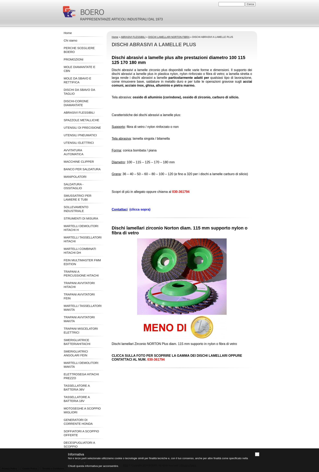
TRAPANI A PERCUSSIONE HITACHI (81, 273)
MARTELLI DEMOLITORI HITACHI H (81, 228)
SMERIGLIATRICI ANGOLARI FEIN (76, 353)
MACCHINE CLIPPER (79, 161)
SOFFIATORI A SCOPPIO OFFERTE (81, 433)
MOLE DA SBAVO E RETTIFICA (77, 80)
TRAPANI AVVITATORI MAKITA (79, 319)
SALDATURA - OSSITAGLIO (73, 186)
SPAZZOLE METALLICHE (81, 120)
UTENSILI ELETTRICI (79, 142)
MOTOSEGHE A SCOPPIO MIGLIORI (82, 410)
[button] (257, 454)
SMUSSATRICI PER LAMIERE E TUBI (77, 197)
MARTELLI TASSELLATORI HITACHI (83, 239)
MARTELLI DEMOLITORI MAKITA (81, 364)
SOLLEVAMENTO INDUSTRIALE (76, 209)
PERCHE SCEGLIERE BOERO (79, 50)
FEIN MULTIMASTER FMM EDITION (82, 262)
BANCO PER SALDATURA (82, 169)
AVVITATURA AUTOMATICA (73, 152)
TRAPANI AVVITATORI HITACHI (79, 285)
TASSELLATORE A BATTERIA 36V (77, 387)
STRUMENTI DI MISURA (81, 218)
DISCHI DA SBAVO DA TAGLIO (79, 91)
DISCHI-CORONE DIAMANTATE (76, 103)
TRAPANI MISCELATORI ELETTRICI (81, 330)
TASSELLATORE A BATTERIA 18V (77, 399)
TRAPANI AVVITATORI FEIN (79, 296)
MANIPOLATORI (75, 176)
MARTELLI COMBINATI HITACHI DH (80, 250)
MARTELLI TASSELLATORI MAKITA (83, 307)
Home (115, 37)
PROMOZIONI (73, 59)
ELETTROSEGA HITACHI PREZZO (81, 376)
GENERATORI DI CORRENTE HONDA (78, 421)
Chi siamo (70, 40)
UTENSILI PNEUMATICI (80, 135)
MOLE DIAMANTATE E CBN (79, 68)
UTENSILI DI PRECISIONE (82, 127)
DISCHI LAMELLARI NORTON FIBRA (168, 37)
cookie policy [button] (76, 462)
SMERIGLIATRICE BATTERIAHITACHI (77, 342)
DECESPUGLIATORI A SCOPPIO (79, 444)
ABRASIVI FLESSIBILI (133, 37)
